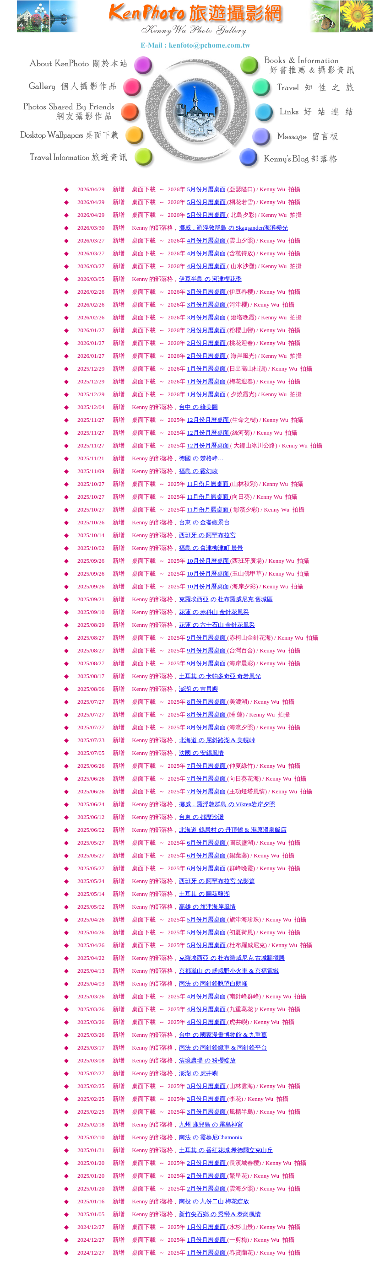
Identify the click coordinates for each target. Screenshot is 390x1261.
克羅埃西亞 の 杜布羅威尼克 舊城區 (226, 599)
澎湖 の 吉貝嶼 (198, 688)
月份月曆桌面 (207, 189)
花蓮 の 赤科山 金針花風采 (214, 612)
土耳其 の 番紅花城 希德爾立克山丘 (226, 1150)
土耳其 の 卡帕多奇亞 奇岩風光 (220, 676)
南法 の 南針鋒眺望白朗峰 (213, 983)
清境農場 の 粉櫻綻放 (207, 1060)
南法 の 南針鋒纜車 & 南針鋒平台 (223, 1047)
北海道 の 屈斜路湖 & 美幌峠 (217, 740)
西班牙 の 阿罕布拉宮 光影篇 (217, 881)
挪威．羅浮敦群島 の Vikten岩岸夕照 (227, 804)
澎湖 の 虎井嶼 (198, 1073)
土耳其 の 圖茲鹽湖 (204, 893)
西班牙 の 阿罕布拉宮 (207, 535)
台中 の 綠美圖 (198, 407)
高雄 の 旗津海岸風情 (207, 906)
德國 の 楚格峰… (201, 458)
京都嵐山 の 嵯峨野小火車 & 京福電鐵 (229, 970)
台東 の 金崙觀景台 (204, 522)
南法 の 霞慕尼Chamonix (211, 1137)
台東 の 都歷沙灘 (201, 817)
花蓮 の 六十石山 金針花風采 (217, 624)
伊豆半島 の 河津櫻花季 (210, 278)
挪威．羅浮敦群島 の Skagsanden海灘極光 (233, 227)
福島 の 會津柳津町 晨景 (211, 547)
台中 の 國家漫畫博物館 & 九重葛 (223, 1034)
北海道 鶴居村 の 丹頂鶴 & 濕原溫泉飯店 (232, 829)
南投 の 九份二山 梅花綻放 (214, 1201)
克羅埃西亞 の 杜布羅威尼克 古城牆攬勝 (232, 957)
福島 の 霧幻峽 (198, 471)
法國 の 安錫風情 (201, 752)
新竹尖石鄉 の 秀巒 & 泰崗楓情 (220, 1214)
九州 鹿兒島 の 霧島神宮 (211, 1124)
